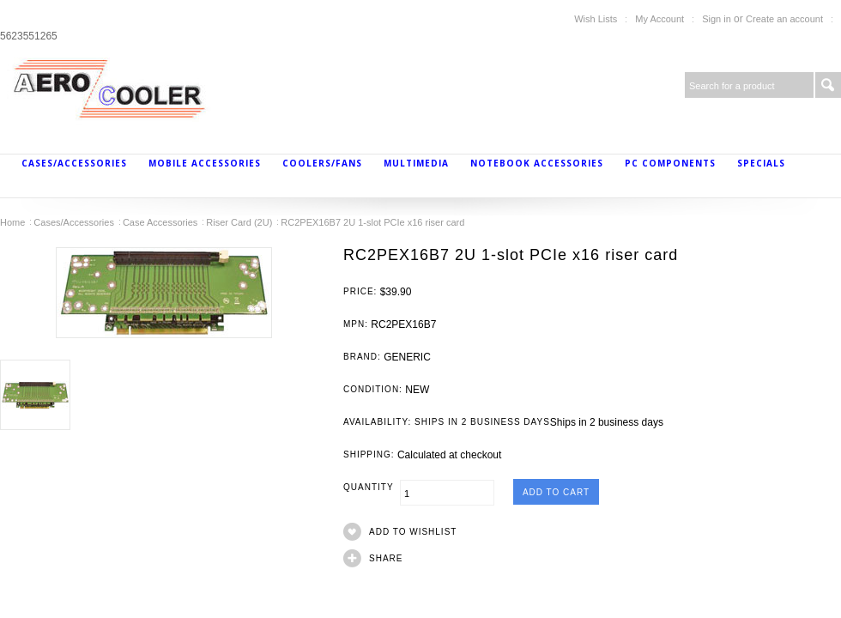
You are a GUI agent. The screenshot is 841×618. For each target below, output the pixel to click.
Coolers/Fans (322, 163)
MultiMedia (416, 163)
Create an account (784, 19)
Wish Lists (595, 19)
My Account (659, 19)
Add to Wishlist (413, 531)
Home (12, 222)
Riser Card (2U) (239, 222)
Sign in (716, 19)
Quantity (371, 487)
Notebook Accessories (536, 163)
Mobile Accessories (204, 163)
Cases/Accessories (74, 163)
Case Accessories (160, 222)
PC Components (670, 163)
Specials (761, 163)
